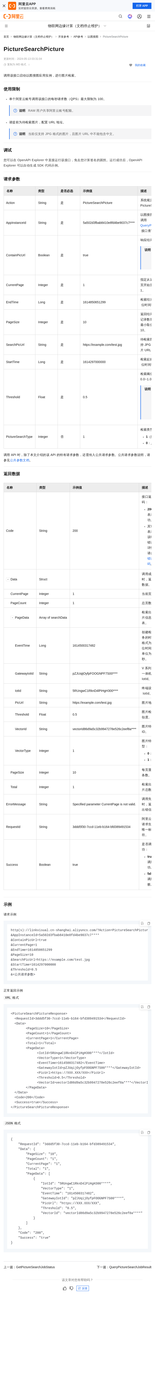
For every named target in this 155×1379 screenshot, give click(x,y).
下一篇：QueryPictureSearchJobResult (124, 1279)
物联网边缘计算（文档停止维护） (33, 36)
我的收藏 (140, 65)
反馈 (82, 1300)
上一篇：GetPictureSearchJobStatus (29, 1279)
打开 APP (142, 5)
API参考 (78, 36)
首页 (6, 36)
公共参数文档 (19, 460)
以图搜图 (93, 36)
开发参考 (63, 36)
